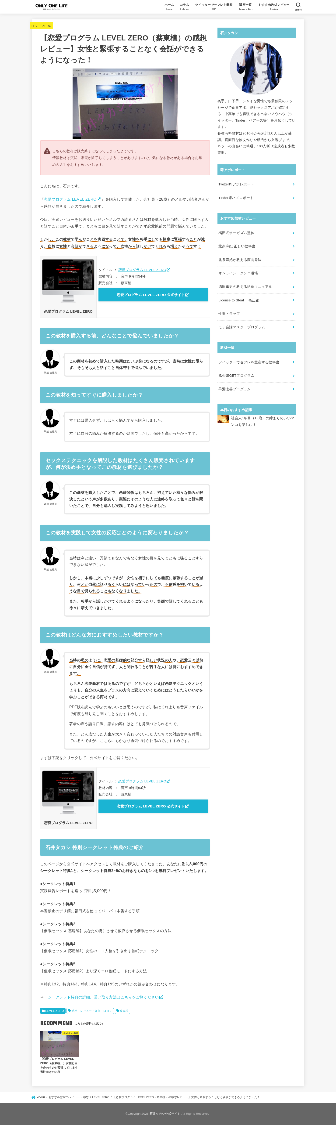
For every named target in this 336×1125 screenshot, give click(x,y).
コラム (184, 7)
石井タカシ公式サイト (165, 1113)
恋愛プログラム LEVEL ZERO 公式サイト (151, 295)
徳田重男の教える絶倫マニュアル (245, 287)
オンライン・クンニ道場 (238, 273)
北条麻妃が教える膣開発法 (239, 260)
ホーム (169, 7)
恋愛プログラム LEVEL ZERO (70, 199)
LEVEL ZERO (41, 26)
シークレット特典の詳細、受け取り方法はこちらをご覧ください (103, 997)
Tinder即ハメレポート (235, 198)
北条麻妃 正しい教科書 (236, 246)
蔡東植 (124, 1011)
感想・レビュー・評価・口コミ (92, 1011)
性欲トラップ (229, 313)
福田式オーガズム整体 (236, 233)
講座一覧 (245, 7)
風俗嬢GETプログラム (236, 375)
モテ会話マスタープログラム (241, 327)
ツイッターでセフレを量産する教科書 (248, 362)
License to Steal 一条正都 (238, 300)
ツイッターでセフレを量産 (213, 7)
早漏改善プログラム (234, 389)
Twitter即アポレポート (236, 184)
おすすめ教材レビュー (274, 7)
